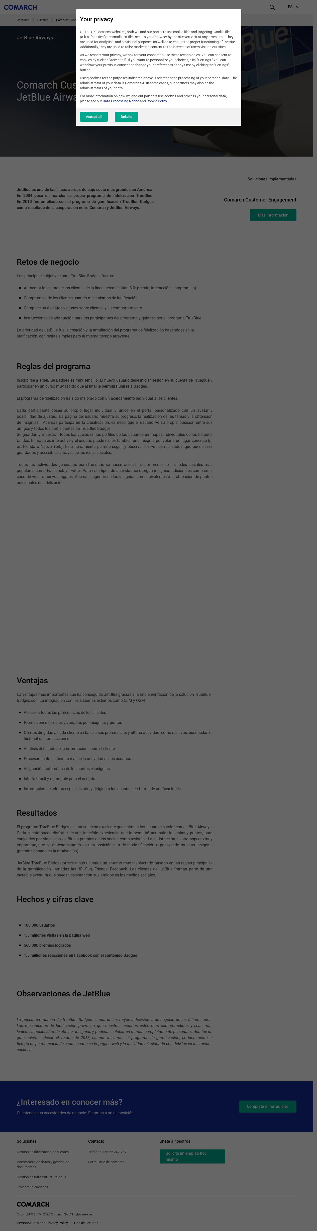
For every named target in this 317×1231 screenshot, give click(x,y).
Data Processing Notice (121, 101)
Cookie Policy (157, 101)
